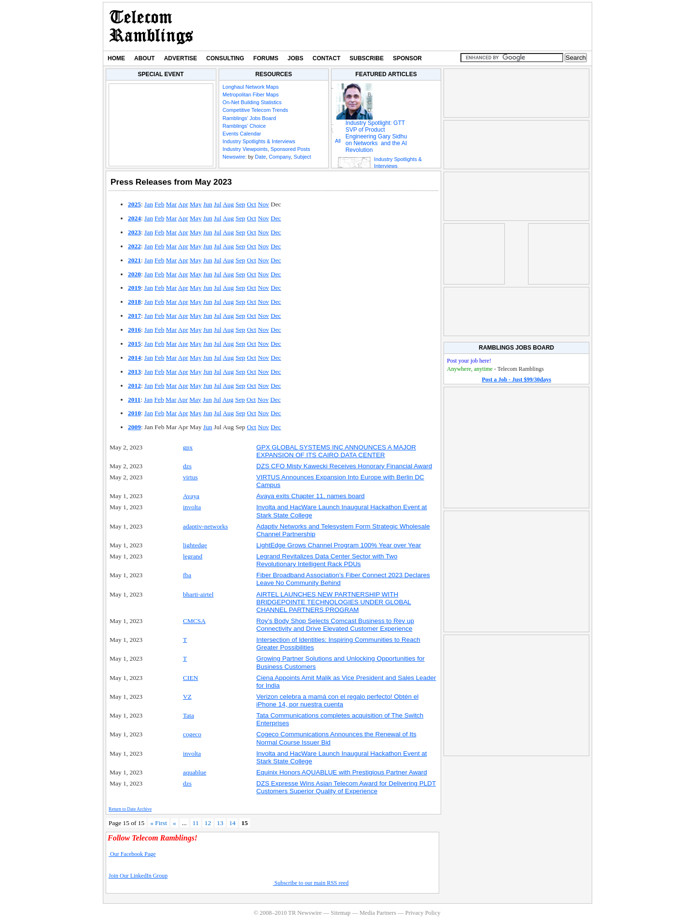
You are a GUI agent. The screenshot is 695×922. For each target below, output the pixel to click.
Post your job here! (469, 360)
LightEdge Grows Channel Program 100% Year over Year (338, 545)
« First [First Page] (158, 823)
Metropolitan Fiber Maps (250, 94)
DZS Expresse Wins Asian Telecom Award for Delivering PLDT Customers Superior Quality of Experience (346, 787)
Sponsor (407, 58)
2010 (134, 413)
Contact (327, 58)
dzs (187, 466)
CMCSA (194, 620)
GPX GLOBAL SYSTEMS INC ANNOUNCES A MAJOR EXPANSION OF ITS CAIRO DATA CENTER (336, 451)
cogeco (192, 734)
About (144, 58)
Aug (228, 204)
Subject (302, 157)
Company (280, 157)
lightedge (195, 545)
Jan (148, 204)
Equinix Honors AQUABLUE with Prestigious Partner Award (341, 772)
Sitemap (340, 912)
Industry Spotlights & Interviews (258, 141)
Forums (265, 58)
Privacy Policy (422, 912)
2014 (134, 357)
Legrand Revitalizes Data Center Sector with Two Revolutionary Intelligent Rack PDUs (327, 560)
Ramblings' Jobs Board (249, 118)
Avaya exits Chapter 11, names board (310, 496)
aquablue (195, 772)
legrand (192, 556)
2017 (134, 315)
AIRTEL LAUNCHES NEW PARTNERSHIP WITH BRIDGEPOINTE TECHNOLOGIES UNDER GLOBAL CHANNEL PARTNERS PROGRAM (333, 602)
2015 (134, 343)
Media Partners (378, 912)
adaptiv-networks (205, 526)
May (196, 204)
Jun (207, 204)
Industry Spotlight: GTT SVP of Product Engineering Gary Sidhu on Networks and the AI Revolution (376, 136)
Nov (263, 204)
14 (232, 823)
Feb (159, 204)
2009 (134, 427)
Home (116, 58)
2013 (134, 371)
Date (260, 157)
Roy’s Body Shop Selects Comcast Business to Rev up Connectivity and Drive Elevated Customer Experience (335, 624)
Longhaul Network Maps (250, 87)
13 (220, 823)
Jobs (296, 58)
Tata (188, 715)
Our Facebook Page (132, 854)
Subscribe (366, 58)
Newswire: (234, 157)
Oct (251, 204)
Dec (276, 218)
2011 (134, 399)
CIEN (190, 677)
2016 (134, 329)
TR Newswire (151, 26)
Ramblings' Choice (244, 126)
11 (196, 823)
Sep (240, 204)
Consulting (225, 58)
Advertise (180, 58)
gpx (188, 447)
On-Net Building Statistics (251, 102)
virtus (190, 477)
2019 (134, 287)
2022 (134, 246)
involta (192, 507)
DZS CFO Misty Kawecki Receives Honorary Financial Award (344, 466)
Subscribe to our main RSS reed (311, 883)
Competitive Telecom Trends (255, 110)
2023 (134, 232)
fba (187, 575)
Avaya (191, 496)
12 (208, 823)
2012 (134, 385)
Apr (183, 204)
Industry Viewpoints (244, 149)
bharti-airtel (198, 594)
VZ (187, 696)
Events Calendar (241, 133)
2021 (134, 260)
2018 (134, 301)
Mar (171, 204)
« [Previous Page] (174, 823)
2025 (134, 204)
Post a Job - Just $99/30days (516, 379)
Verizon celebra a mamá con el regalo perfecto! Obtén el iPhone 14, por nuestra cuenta (337, 700)
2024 (134, 218)
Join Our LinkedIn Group (138, 875)
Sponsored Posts (290, 149)
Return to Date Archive (130, 809)
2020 (134, 274)
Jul (218, 204)
